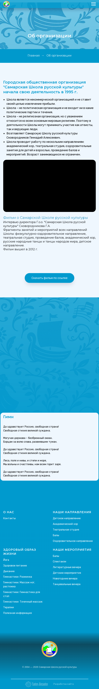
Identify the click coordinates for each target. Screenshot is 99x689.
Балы (56, 535)
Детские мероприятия (67, 572)
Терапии (8, 607)
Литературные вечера (67, 567)
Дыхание (9, 571)
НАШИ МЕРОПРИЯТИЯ (72, 550)
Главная (34, 55)
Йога (6, 559)
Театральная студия (66, 529)
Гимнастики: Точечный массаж (22, 601)
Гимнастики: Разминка (17, 576)
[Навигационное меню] (93, 4)
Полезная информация (17, 613)
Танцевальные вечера (66, 584)
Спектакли (59, 561)
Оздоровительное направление (73, 540)
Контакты (9, 518)
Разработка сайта (63, 684)
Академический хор (65, 523)
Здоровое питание (15, 565)
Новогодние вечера (65, 578)
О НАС (8, 512)
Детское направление (67, 518)
